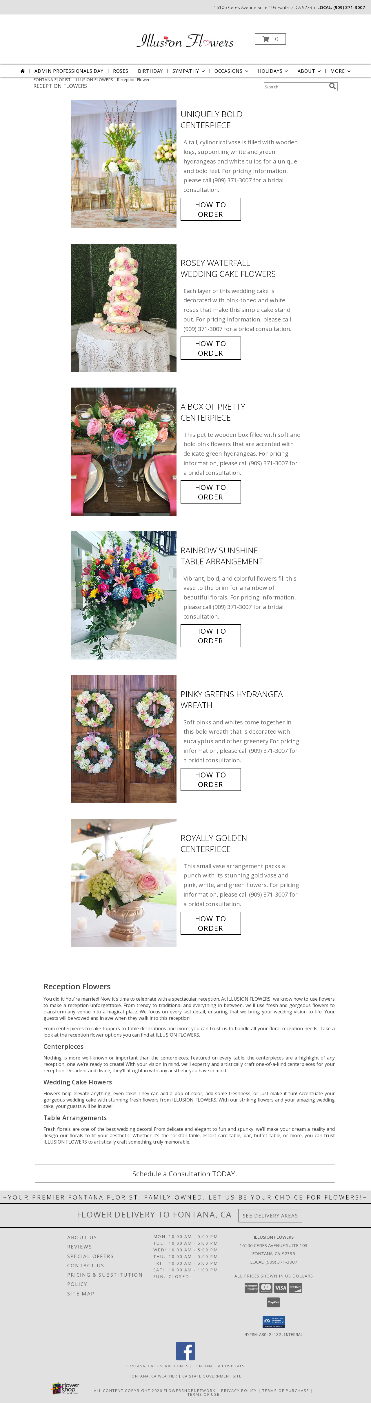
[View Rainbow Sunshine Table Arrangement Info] (124, 595)
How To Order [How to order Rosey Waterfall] (210, 348)
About (310, 71)
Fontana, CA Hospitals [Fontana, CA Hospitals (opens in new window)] (219, 1365)
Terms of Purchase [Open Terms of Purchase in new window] (285, 1390)
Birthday (150, 71)
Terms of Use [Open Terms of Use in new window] (204, 1394)
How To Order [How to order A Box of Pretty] (210, 491)
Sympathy (189, 71)
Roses (120, 71)
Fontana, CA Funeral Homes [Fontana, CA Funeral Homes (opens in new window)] (157, 1365)
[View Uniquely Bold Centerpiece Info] (124, 164)
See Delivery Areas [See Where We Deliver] (270, 1215)
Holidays (273, 71)
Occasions (232, 71)
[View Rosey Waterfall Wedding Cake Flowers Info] (124, 308)
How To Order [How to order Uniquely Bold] (210, 209)
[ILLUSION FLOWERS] (184, 37)
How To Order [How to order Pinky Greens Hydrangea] (210, 779)
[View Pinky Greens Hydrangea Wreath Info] (124, 739)
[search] (332, 86)
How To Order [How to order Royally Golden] (210, 923)
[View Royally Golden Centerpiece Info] (124, 883)
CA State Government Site (211, 1375)
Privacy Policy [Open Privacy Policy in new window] (239, 1390)
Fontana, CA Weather (153, 1375)
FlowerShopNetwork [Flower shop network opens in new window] (190, 1390)
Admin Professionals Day (68, 71)
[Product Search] (295, 87)
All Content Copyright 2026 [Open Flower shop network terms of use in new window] (128, 1390)
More (341, 71)
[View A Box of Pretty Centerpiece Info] (124, 452)
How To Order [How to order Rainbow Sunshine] (210, 635)
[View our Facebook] (185, 1358)
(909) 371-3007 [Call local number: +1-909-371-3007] (349, 7)
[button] (270, 39)
